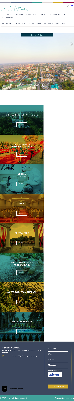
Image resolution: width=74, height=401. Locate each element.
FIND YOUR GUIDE (7, 23)
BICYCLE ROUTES (7, 17)
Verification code (55, 371)
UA (72, 6)
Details (21, 125)
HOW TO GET (43, 15)
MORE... (64, 23)
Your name (52, 348)
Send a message (58, 386)
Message (52, 365)
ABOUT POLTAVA (7, 15)
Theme (51, 359)
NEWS (57, 23)
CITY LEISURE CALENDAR (57, 15)
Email (50, 354)
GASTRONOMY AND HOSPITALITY (25, 15)
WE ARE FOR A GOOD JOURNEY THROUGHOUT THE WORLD (34, 23)
